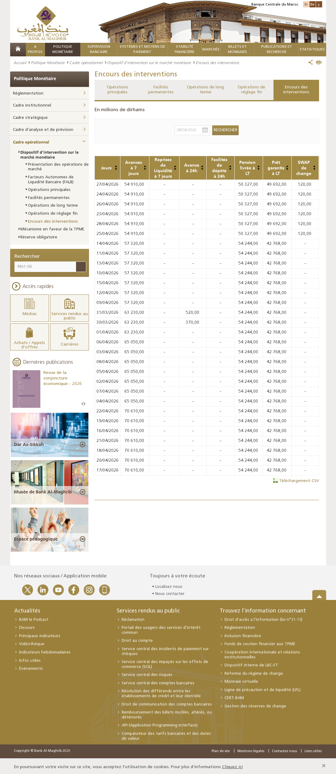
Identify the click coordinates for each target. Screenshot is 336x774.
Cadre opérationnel (86, 62)
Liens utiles (313, 749)
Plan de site (221, 749)
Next (84, 401)
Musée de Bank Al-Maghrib (43, 489)
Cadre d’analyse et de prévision (43, 130)
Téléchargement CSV (299, 481)
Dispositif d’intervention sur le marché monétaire (149, 62)
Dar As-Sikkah (29, 442)
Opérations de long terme (205, 89)
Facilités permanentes (161, 89)
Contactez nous (284, 749)
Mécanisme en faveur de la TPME (52, 229)
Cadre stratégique (30, 118)
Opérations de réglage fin (251, 89)
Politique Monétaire (48, 62)
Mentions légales (250, 749)
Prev (82, 401)
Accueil (20, 62)
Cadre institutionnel (32, 105)
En (312, 4)
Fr (306, 4)
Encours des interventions (296, 89)
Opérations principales (117, 89)
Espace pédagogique (36, 537)
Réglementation (28, 93)
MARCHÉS (211, 49)
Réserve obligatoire (38, 237)
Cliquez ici (232, 765)
